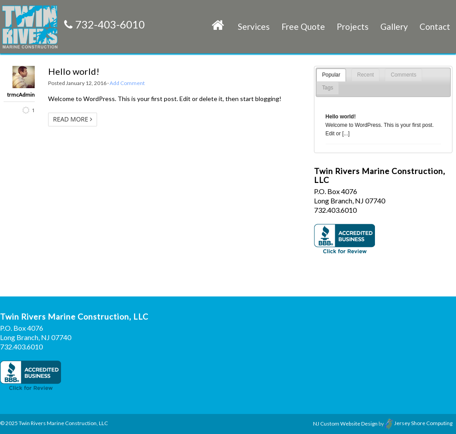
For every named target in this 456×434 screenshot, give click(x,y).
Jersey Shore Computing (418, 423)
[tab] (331, 75)
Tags (327, 88)
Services (254, 26)
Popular (331, 75)
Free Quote (303, 26)
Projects (353, 26)
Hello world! (73, 71)
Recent (365, 75)
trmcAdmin (21, 95)
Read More (72, 119)
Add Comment (127, 83)
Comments (403, 75)
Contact (434, 26)
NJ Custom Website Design (345, 423)
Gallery (394, 26)
